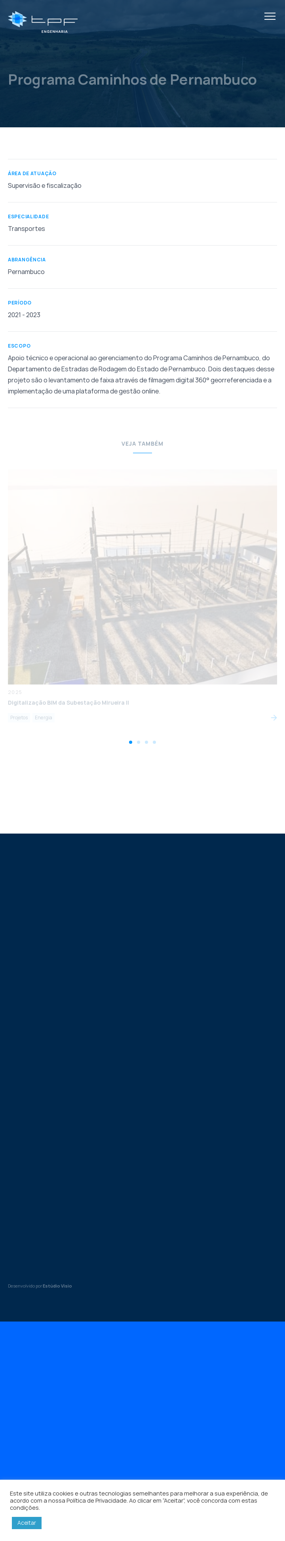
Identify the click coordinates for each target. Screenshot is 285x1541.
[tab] (131, 742)
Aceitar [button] (26, 1522)
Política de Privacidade (96, 1500)
